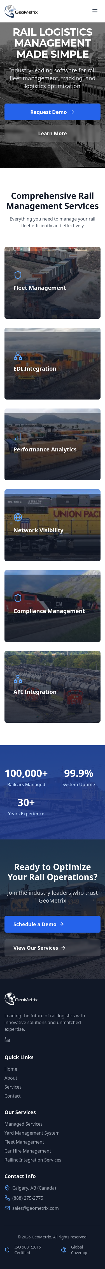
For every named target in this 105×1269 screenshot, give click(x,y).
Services (13, 1087)
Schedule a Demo (38, 924)
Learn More (52, 133)
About (10, 1078)
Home (10, 1069)
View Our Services (39, 947)
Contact (12, 1096)
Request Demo (52, 112)
